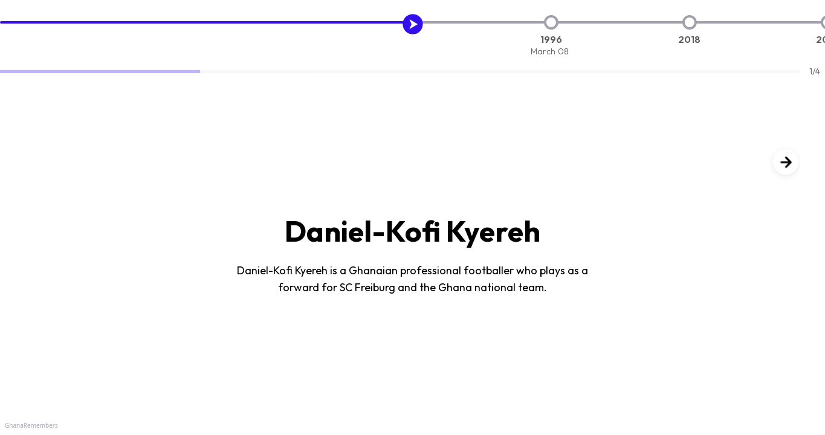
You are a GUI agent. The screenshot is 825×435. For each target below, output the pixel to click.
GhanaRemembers (31, 425)
